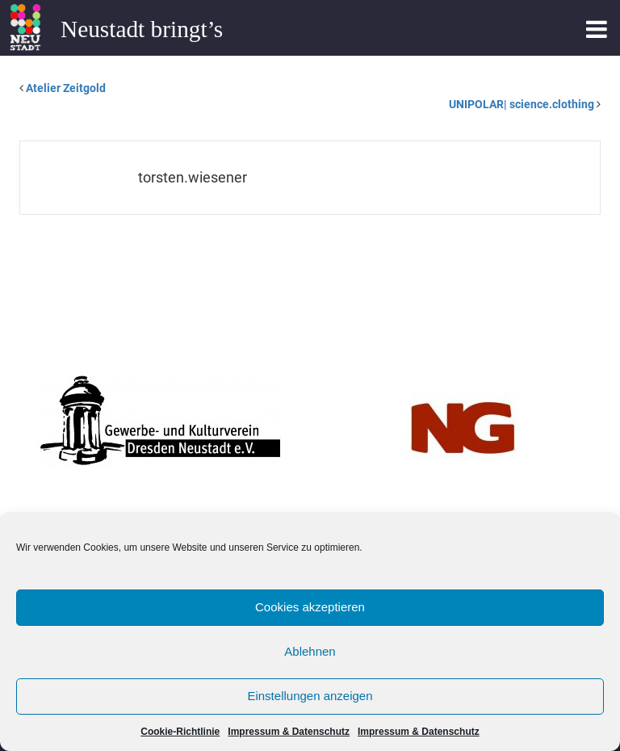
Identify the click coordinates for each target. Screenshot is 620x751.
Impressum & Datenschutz (289, 731)
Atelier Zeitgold (66, 88)
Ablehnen (309, 651)
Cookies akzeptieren (310, 607)
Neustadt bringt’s (142, 29)
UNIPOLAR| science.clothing (521, 104)
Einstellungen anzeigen (309, 696)
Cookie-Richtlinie (180, 731)
